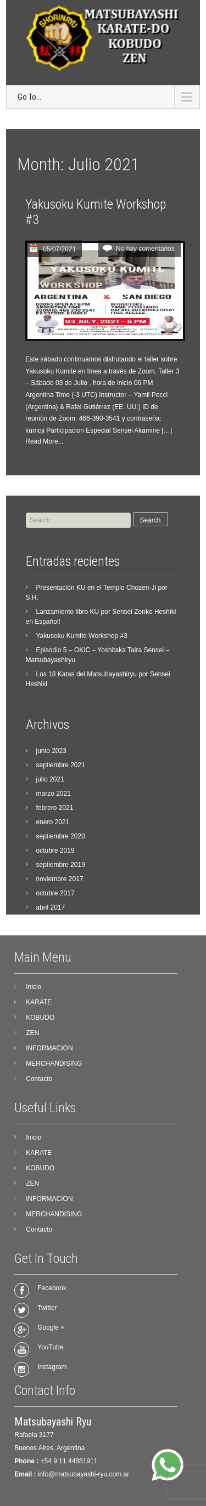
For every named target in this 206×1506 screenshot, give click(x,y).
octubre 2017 (55, 893)
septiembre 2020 (60, 836)
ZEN (32, 1033)
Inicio (33, 987)
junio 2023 (51, 751)
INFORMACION (49, 1048)
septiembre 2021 (60, 765)
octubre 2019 (55, 850)
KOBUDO (40, 1017)
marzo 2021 (53, 793)
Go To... (29, 97)
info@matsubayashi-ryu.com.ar (83, 1474)
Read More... (44, 441)
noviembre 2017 (59, 879)
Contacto (39, 1079)
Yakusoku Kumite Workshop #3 (81, 636)
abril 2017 (50, 907)
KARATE (39, 1002)
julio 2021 (50, 779)
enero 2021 (53, 822)
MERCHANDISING (54, 1063)
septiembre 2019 (60, 865)
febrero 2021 (55, 808)
